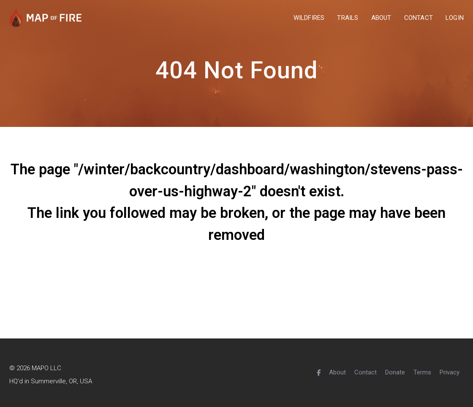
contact (418, 18)
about (381, 18)
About (337, 372)
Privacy (449, 372)
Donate (395, 372)
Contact (365, 372)
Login (455, 18)
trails (347, 18)
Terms (422, 372)
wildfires (309, 18)
